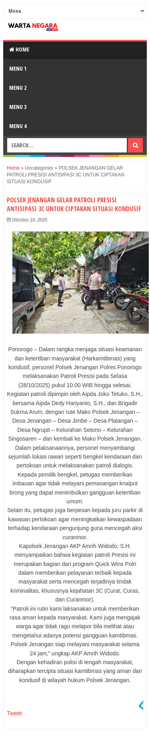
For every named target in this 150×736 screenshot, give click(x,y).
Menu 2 (17, 87)
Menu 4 (17, 126)
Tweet (14, 713)
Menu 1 (17, 68)
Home (19, 49)
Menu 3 (17, 107)
